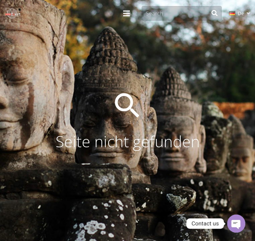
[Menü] (126, 13)
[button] (239, 13)
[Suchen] (214, 13)
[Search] (182, 13)
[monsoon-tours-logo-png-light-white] (12, 13)
